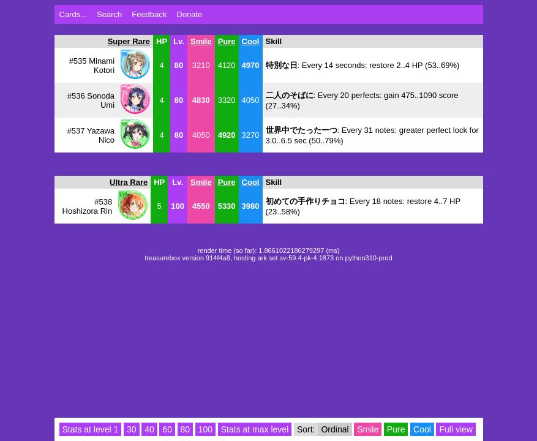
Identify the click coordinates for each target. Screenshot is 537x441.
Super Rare (129, 41)
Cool (251, 41)
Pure (227, 41)
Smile (201, 41)
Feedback (149, 14)
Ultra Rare (129, 182)
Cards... (73, 14)
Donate (189, 14)
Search (109, 14)
